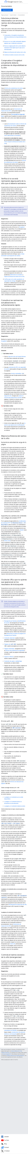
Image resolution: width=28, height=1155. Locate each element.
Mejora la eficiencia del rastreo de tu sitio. (15, 52)
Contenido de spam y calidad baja (13, 661)
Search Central (15, 2)
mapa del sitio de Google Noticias (17, 356)
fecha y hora (7, 540)
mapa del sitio (8, 396)
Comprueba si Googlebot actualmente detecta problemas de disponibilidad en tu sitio (15, 37)
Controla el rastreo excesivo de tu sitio (14, 55)
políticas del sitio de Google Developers (15, 1055)
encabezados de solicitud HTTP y (13, 522)
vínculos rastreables (17, 373)
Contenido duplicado (9, 638)
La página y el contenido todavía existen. (14, 806)
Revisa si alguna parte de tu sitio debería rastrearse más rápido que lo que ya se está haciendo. (14, 47)
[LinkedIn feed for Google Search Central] (14, 1137)
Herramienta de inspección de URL (18, 904)
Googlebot (22, 227)
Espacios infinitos (9, 656)
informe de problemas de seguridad (14, 650)
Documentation (6, 6)
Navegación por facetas (10, 621)
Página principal (4, 15)
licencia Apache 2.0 (7, 1054)
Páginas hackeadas (9, 648)
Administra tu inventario (16, 274)
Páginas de (10, 644)
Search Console (7, 10)
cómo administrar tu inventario (12, 135)
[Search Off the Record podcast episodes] (14, 1147)
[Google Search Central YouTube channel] (14, 1140)
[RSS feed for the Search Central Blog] (14, 1144)
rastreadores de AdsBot (10, 1030)
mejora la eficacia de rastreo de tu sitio (14, 276)
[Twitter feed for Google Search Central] (14, 1151)
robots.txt (12, 944)
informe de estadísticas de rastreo (14, 88)
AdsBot (22, 530)
